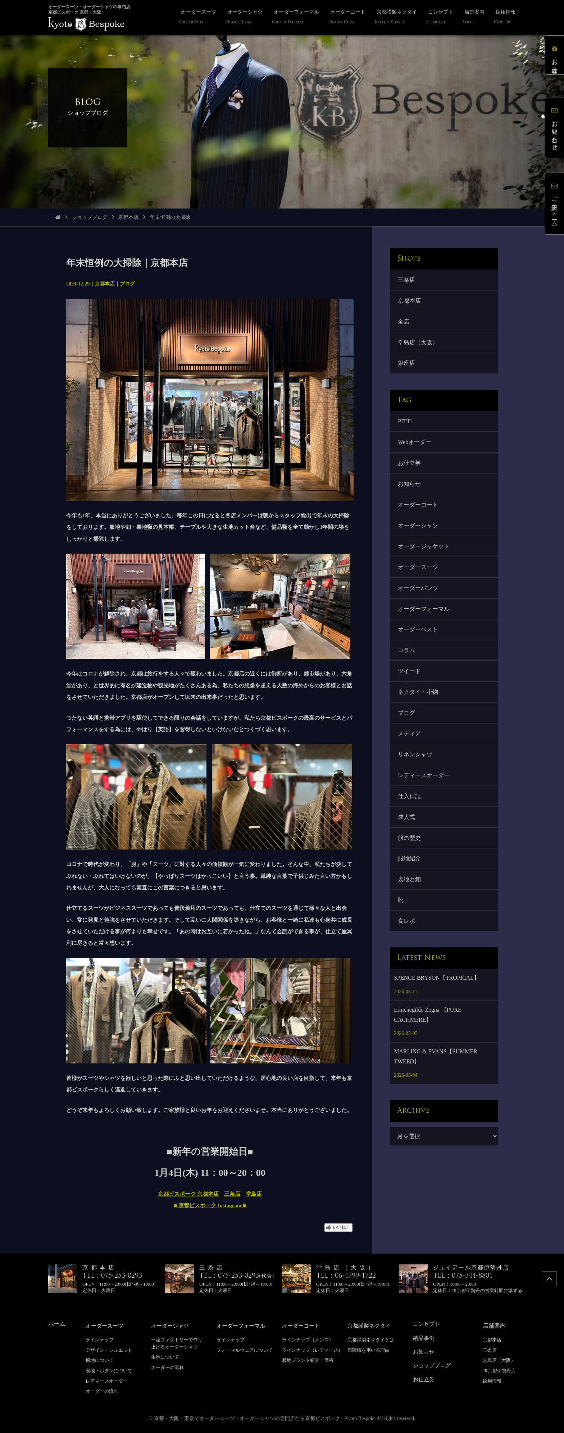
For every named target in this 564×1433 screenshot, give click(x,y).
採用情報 (492, 1381)
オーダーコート (419, 512)
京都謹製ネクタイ (370, 1326)
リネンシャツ (416, 772)
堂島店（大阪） (419, 345)
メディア (410, 750)
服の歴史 (410, 859)
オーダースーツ (419, 577)
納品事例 (424, 1338)
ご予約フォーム (554, 204)
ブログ (127, 284)
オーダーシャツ (419, 534)
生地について (165, 1357)
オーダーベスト (419, 642)
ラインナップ (100, 1339)
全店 (404, 323)
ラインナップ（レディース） (312, 1350)
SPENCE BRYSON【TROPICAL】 (436, 1002)
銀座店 (407, 367)
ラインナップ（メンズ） (307, 1339)
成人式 (407, 837)
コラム (407, 664)
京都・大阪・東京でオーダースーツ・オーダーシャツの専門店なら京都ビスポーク (247, 1418)
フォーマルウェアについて (245, 1350)
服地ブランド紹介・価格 (307, 1360)
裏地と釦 (410, 902)
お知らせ (410, 491)
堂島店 (254, 1194)
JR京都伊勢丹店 (499, 1370)
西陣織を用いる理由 (368, 1350)
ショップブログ (89, 217)
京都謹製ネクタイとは (370, 1339)
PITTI (406, 426)
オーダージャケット (424, 556)
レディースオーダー (424, 794)
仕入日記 (410, 815)
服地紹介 (410, 880)
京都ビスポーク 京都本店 (188, 1194)
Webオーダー (415, 447)
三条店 (232, 1194)
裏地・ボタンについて (109, 1370)
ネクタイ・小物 (419, 707)
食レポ (407, 945)
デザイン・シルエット (109, 1350)
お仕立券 (410, 469)
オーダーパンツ (419, 599)
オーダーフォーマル (424, 621)
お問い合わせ (554, 127)
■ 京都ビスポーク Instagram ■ (210, 1205)
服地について (100, 1360)
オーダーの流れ (102, 1391)
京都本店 (128, 217)
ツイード (410, 685)
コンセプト (427, 1324)
